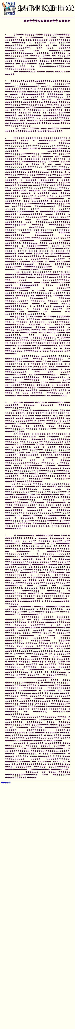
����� (6, 782)
